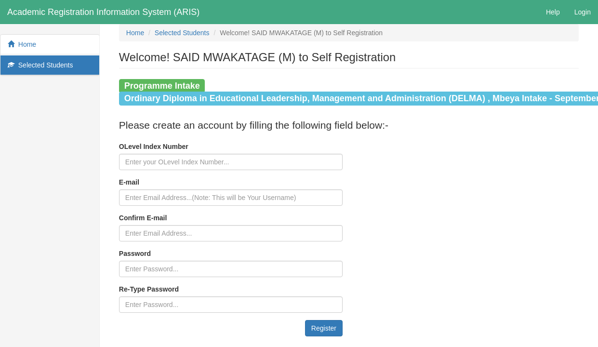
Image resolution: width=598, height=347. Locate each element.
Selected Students (40, 65)
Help (553, 12)
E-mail (129, 182)
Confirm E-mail (143, 218)
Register (323, 328)
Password (135, 253)
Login (582, 12)
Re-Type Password (149, 289)
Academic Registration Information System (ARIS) (103, 12)
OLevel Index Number (153, 146)
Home (22, 44)
